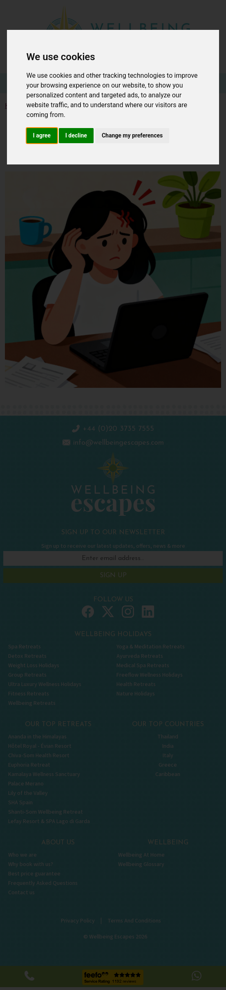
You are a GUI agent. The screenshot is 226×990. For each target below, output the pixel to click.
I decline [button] (76, 135)
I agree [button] (42, 135)
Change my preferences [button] (132, 135)
